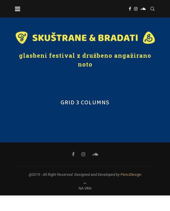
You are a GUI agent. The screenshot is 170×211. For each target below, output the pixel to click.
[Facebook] (130, 8)
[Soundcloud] (143, 8)
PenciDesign (131, 174)
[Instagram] (136, 8)
